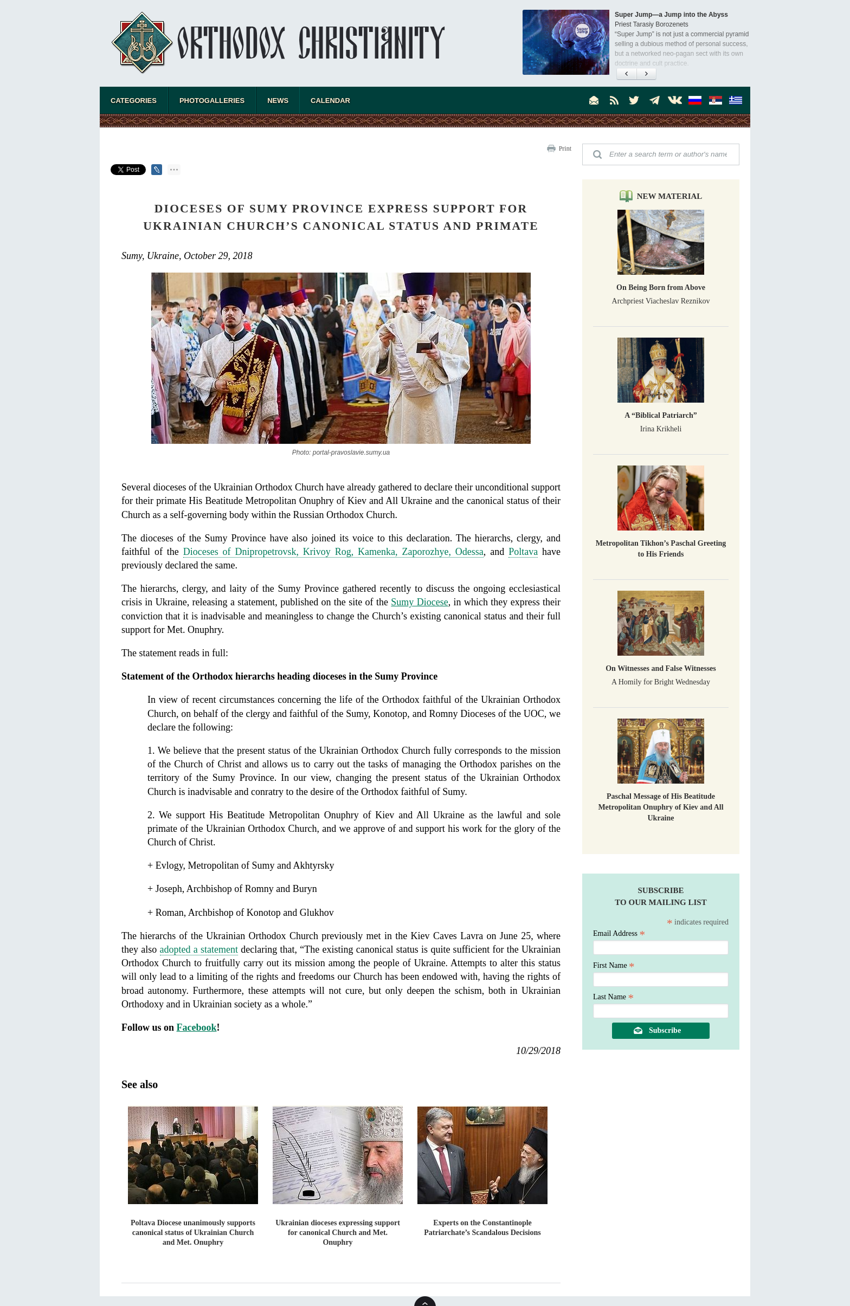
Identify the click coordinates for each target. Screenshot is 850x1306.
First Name (614, 965)
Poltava (523, 551)
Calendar (330, 100)
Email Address (619, 933)
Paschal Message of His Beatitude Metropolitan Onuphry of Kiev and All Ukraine (660, 807)
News (277, 100)
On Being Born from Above (660, 287)
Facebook (197, 1027)
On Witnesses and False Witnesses (661, 668)
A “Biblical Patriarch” (660, 415)
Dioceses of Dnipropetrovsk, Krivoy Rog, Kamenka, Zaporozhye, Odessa (333, 551)
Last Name (613, 997)
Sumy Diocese (419, 602)
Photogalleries (211, 100)
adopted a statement (199, 949)
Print (565, 148)
